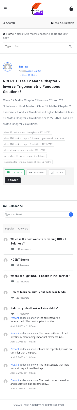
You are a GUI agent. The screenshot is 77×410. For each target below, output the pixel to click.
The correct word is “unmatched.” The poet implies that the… (35, 319)
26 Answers (19, 281)
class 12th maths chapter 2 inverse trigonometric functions (34, 138)
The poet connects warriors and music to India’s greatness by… (39, 382)
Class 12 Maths (29, 75)
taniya (23, 66)
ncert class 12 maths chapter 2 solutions (24, 155)
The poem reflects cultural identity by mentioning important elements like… (39, 335)
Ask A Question (62, 23)
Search (9, 23)
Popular (9, 228)
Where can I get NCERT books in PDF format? (40, 275)
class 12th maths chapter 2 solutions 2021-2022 (28, 144)
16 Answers (19, 314)
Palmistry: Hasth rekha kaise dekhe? (34, 308)
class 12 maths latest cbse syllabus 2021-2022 (27, 132)
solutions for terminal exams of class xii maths (27, 161)
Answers (23, 228)
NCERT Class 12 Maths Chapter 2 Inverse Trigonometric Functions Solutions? (32, 86)
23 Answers (19, 297)
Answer (13, 179)
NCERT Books (19, 259)
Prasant (14, 318)
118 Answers (20, 249)
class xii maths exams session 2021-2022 (25, 150)
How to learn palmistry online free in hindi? (38, 292)
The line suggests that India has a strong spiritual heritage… (39, 366)
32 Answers (19, 265)
